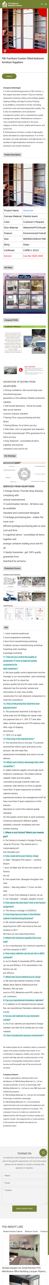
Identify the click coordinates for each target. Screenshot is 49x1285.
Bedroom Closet (31, 1231)
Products (44, 1231)
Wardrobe (28, 210)
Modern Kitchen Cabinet (12, 1231)
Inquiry (9, 76)
